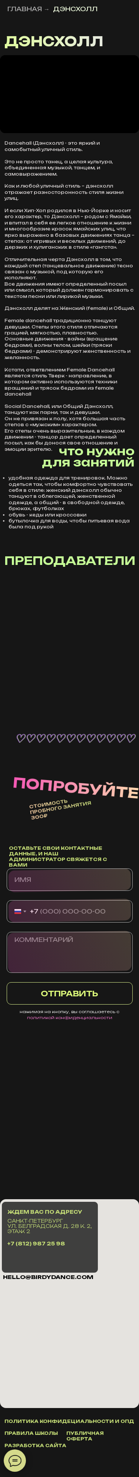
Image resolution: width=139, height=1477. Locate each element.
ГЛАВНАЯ (24, 9)
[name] (70, 879)
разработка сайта (35, 1445)
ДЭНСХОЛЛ (75, 9)
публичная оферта (85, 1436)
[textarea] (70, 952)
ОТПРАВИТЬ (69, 993)
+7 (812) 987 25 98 (36, 1244)
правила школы (31, 1433)
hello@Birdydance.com (48, 1277)
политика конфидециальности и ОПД (69, 1421)
